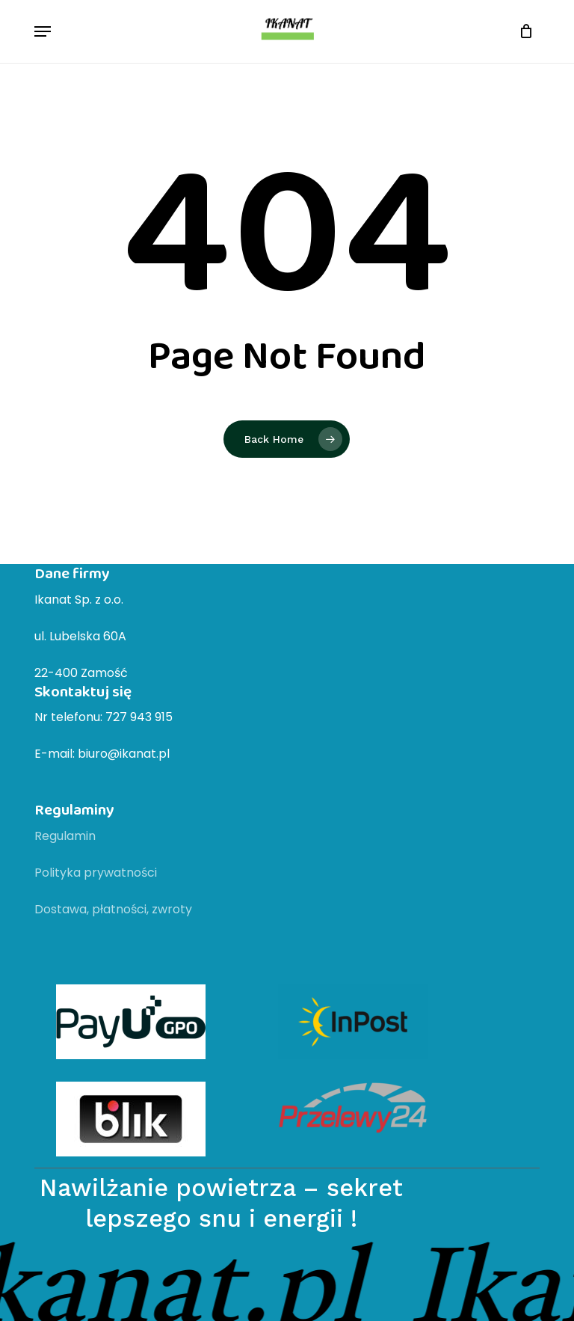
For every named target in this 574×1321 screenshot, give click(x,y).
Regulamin (65, 836)
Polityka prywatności (95, 872)
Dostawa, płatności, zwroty (113, 909)
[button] (42, 31)
